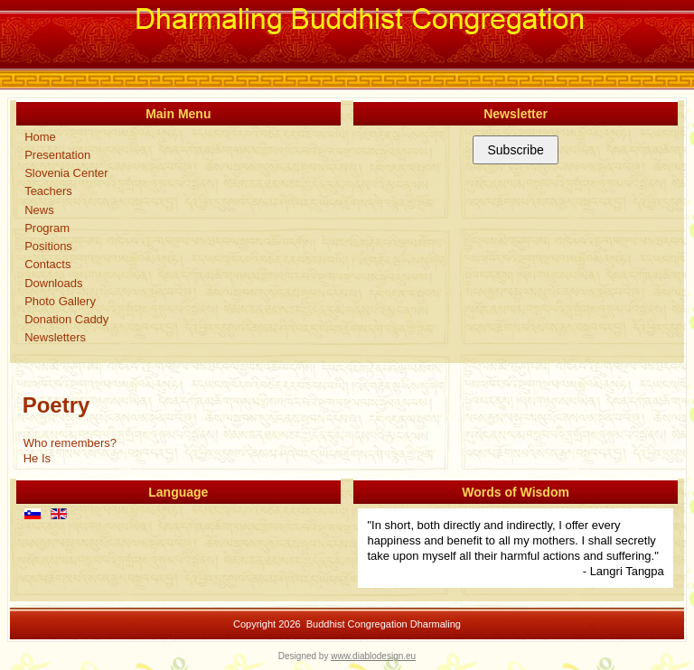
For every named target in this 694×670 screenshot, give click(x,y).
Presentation (57, 155)
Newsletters (55, 337)
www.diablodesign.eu (373, 656)
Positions (48, 246)
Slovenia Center (66, 173)
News (39, 210)
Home (40, 137)
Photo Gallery (60, 301)
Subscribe (515, 150)
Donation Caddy (66, 319)
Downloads (53, 283)
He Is (37, 458)
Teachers (48, 191)
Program (47, 228)
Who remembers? (70, 443)
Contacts (47, 264)
